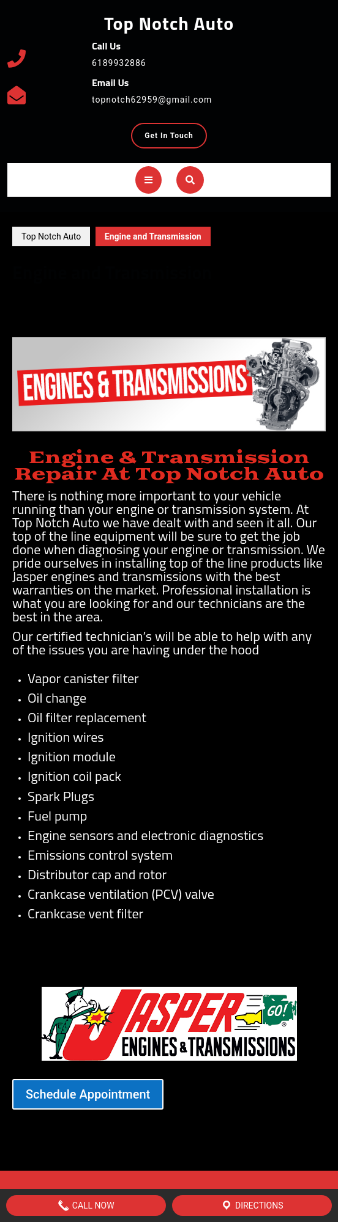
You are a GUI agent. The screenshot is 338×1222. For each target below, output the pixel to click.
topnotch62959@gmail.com (152, 99)
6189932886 (119, 63)
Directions (251, 1205)
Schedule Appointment (88, 1094)
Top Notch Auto (169, 23)
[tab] (148, 180)
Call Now (86, 1205)
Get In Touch (176, 138)
